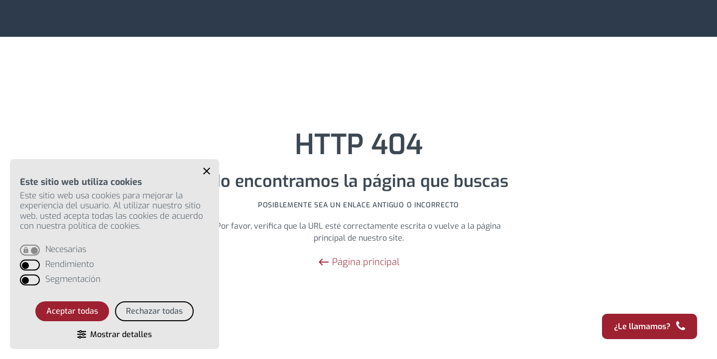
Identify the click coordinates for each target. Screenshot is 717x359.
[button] (206, 171)
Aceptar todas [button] (72, 311)
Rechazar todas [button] (154, 311)
